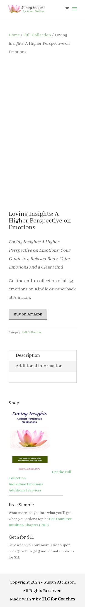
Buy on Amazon (28, 314)
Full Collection (37, 35)
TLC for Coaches (58, 599)
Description (28, 355)
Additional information (39, 366)
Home (14, 35)
